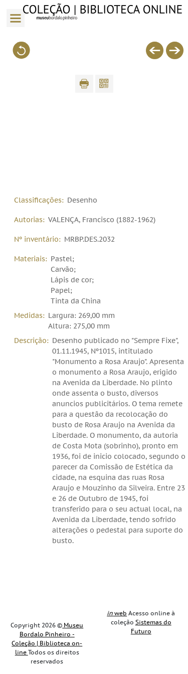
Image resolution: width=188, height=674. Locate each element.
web (117, 613)
